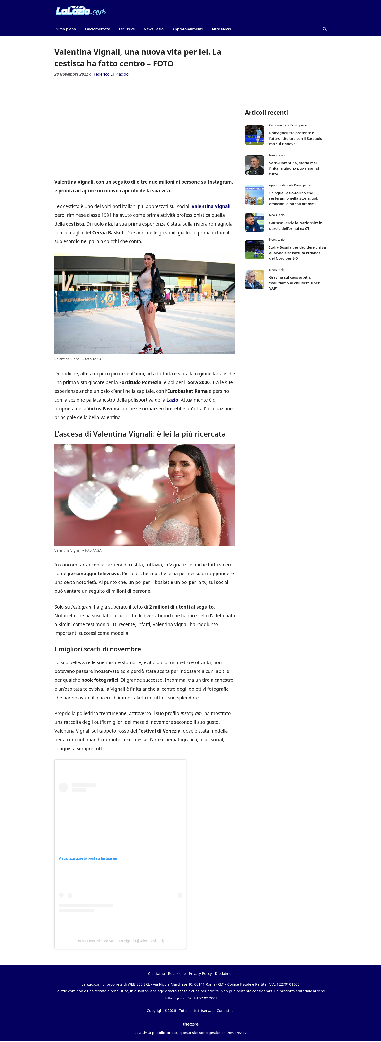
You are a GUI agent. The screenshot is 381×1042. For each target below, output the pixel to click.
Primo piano (65, 28)
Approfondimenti (187, 28)
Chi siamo (156, 973)
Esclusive (127, 28)
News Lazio (154, 28)
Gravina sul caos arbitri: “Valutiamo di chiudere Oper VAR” (294, 283)
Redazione (177, 973)
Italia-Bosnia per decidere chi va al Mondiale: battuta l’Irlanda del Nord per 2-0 (297, 253)
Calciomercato (97, 28)
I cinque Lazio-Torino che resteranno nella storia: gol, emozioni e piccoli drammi (293, 198)
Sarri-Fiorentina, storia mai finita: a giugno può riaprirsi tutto (294, 168)
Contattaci (225, 1010)
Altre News (221, 28)
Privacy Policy (200, 973)
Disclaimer (224, 973)
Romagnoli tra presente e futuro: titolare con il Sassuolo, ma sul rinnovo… (296, 138)
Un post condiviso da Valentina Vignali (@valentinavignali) (120, 941)
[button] (325, 29)
